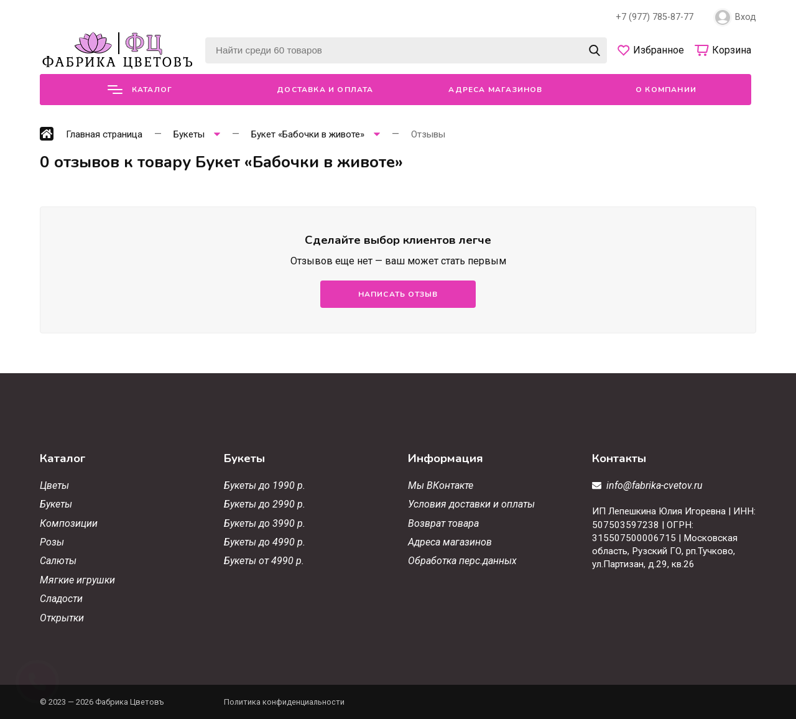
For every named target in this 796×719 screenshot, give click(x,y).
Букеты (56, 504)
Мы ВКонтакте (440, 485)
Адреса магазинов (495, 90)
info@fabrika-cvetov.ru (654, 485)
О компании (666, 90)
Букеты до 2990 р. (264, 504)
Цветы (54, 485)
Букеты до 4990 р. (264, 542)
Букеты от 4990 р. (264, 561)
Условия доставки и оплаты (471, 504)
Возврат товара (443, 523)
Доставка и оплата (325, 90)
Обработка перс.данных (462, 561)
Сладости (61, 599)
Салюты (58, 561)
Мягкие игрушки (77, 580)
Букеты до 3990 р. (264, 523)
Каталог (140, 90)
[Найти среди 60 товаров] (406, 50)
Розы (52, 542)
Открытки (62, 618)
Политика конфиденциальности (284, 702)
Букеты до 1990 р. (264, 485)
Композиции (69, 523)
